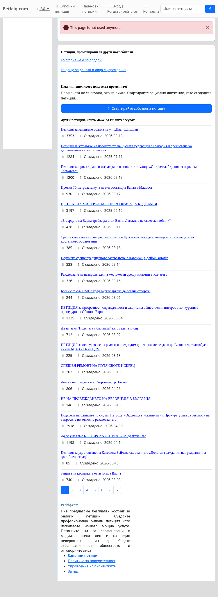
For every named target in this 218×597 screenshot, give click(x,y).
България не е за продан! (81, 60)
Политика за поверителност (92, 560)
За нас (73, 571)
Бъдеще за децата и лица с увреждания (93, 70)
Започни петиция (65, 9)
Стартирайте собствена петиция (136, 108)
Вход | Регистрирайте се (122, 9)
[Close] (207, 27)
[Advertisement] (27, 83)
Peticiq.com (15, 9)
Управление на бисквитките (92, 566)
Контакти (151, 9)
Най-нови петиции (90, 9)
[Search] (183, 9)
